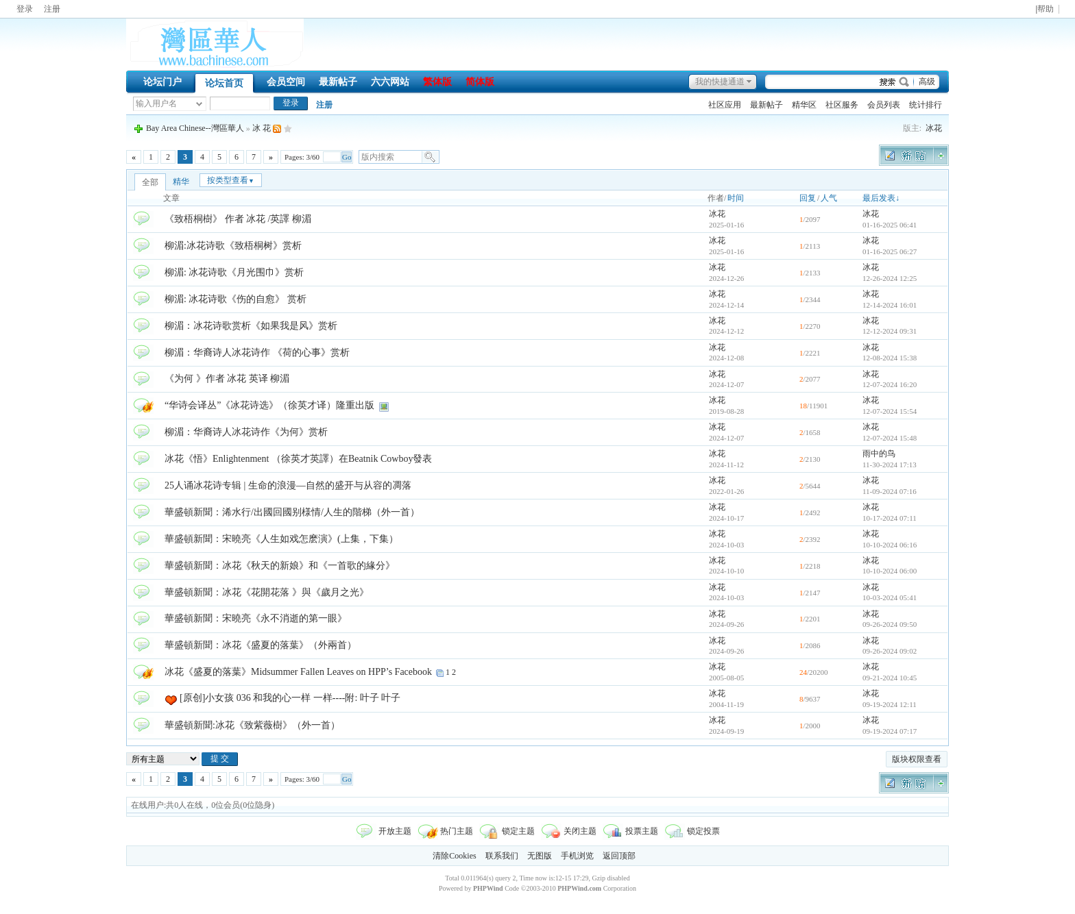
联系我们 (501, 856)
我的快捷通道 (720, 81)
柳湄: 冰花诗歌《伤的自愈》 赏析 (235, 299)
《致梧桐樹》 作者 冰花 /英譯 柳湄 (238, 219)
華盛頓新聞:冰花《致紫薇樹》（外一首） (252, 725)
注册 (52, 9)
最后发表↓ (880, 198)
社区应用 (724, 105)
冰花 (934, 128)
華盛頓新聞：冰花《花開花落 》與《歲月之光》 (267, 592)
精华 (181, 181)
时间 (735, 198)
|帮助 (1044, 9)
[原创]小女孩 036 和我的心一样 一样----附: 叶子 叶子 (290, 698)
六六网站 (390, 82)
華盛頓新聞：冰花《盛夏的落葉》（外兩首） (261, 645)
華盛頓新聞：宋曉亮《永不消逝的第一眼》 (256, 618)
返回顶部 (619, 856)
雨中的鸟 (878, 453)
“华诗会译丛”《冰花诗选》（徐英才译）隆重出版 (269, 405)
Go (346, 157)
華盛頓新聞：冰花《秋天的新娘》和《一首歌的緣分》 (280, 565)
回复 (807, 198)
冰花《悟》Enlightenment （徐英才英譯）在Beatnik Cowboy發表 (298, 459)
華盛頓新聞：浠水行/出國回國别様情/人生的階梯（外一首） (292, 512)
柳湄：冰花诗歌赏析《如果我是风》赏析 (251, 326)
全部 (150, 182)
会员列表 (883, 105)
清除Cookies (454, 856)
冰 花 (261, 128)
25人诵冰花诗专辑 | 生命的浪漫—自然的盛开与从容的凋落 (288, 485)
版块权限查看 (916, 759)
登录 (24, 9)
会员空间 (286, 82)
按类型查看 (230, 180)
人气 (829, 198)
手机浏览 (577, 856)
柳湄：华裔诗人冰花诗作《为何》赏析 (246, 432)
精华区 (804, 105)
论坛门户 (162, 82)
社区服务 (841, 105)
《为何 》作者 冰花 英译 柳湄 (227, 378)
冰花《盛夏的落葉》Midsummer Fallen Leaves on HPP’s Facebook (298, 672)
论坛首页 (224, 83)
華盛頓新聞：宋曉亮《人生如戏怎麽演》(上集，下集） (281, 539)
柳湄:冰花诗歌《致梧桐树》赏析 (233, 245)
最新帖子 (338, 82)
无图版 (539, 856)
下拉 (199, 104)
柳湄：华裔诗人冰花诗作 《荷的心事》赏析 (257, 352)
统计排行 (925, 105)
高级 (927, 81)
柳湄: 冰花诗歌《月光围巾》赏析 (234, 272)
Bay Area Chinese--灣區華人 (195, 128)
